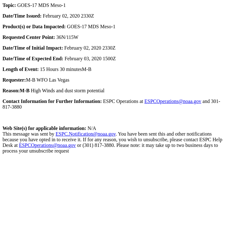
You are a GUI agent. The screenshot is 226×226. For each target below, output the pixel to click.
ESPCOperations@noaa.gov (173, 101)
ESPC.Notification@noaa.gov (85, 134)
